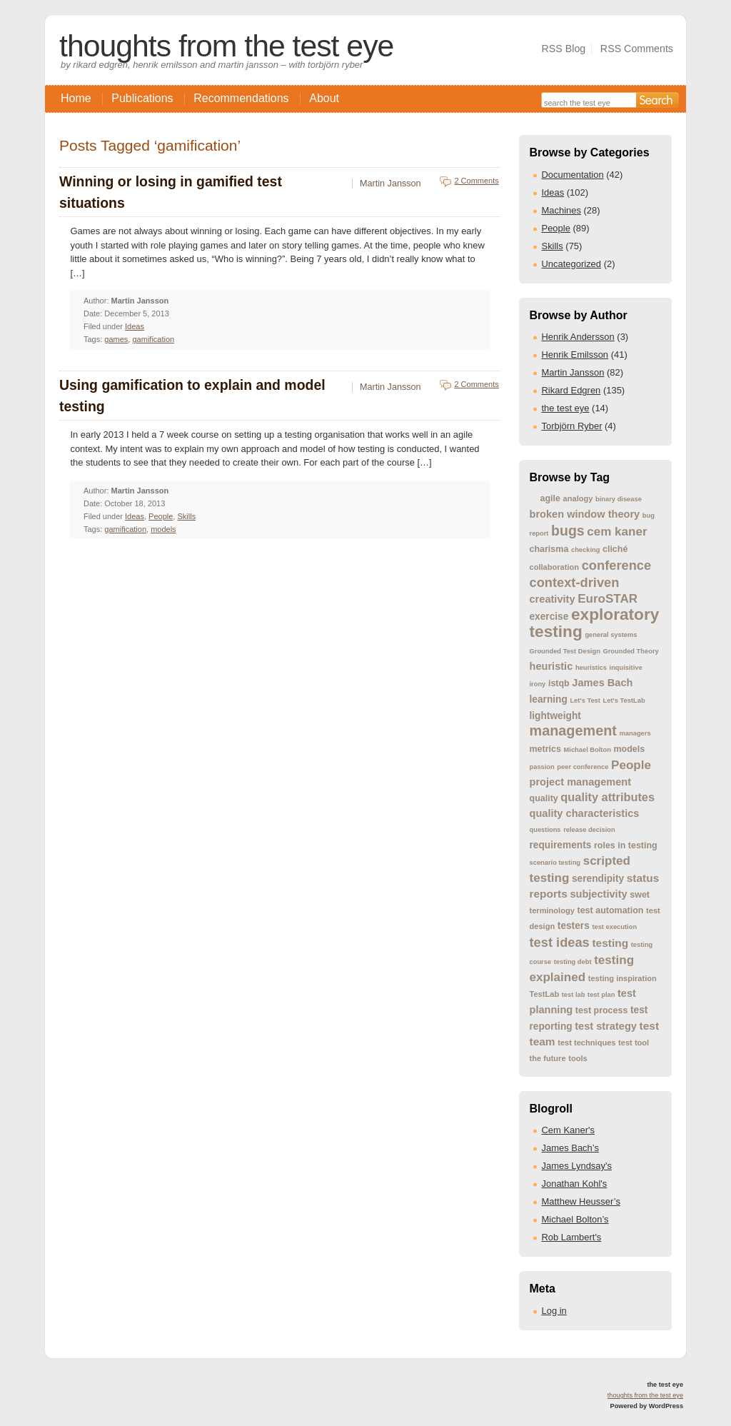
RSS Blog (563, 48)
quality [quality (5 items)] (544, 798)
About (324, 98)
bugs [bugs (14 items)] (568, 530)
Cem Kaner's (568, 1130)
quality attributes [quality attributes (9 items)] (607, 796)
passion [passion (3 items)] (542, 766)
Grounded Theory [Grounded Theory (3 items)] (630, 651)
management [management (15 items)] (573, 730)
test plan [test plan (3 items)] (601, 994)
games (116, 339)
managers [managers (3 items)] (635, 733)
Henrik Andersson (578, 336)
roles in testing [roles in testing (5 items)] (625, 845)
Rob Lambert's (572, 1237)
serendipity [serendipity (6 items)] (598, 878)
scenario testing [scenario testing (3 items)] (555, 862)
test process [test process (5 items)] (601, 1010)
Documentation (573, 174)
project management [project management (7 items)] (581, 782)
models (163, 529)
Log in (554, 1310)
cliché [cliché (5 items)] (615, 549)
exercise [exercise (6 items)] (549, 616)
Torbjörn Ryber (572, 426)
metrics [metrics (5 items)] (545, 749)
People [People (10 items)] (631, 765)
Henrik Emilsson (575, 354)
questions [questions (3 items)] (545, 829)
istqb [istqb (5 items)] (559, 683)
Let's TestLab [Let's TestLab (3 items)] (624, 700)
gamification (153, 339)
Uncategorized (572, 263)
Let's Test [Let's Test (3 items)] (585, 700)
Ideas (553, 192)
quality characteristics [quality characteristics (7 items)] (585, 813)
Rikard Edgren (571, 390)
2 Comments (476, 180)
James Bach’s (570, 1148)
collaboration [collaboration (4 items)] (555, 567)
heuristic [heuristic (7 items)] (551, 666)
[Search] (657, 100)
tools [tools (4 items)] (577, 1058)
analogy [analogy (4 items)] (578, 498)
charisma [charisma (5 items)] (549, 549)
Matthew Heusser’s (581, 1201)
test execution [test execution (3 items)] (614, 926)
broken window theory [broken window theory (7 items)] (585, 514)
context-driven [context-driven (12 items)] (575, 582)
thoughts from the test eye (226, 46)
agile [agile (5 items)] (550, 498)
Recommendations (240, 98)
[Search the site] (588, 101)
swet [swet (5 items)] (640, 895)
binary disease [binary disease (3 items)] (618, 499)
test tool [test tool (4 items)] (633, 1042)
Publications (142, 98)
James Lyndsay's (577, 1165)
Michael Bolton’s (575, 1219)
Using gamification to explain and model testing (192, 395)
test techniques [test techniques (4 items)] (586, 1042)
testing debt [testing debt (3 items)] (573, 961)
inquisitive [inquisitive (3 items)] (626, 667)
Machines (561, 210)
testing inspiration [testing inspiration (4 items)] (622, 978)
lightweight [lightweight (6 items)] (555, 716)
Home (76, 98)
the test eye (566, 408)
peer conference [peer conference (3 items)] (582, 766)
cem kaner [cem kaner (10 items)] (617, 531)
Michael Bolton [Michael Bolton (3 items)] (587, 749)
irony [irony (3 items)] (538, 684)
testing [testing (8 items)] (610, 943)
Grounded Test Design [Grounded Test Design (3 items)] (565, 651)
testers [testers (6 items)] (574, 925)
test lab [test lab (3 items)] (573, 994)
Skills (552, 246)
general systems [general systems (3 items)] (611, 634)
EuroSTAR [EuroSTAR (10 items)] (607, 599)
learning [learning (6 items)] (549, 699)
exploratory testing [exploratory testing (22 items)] (595, 623)
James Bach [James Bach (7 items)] (602, 682)
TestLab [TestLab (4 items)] (545, 994)
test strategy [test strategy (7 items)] (606, 1026)
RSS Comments (636, 48)
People (556, 228)
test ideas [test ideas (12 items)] (560, 942)
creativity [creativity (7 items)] (552, 599)
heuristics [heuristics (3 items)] (591, 667)
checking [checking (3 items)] (585, 549)
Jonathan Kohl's (575, 1183)
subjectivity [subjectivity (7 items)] (598, 894)
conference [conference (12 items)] (616, 565)
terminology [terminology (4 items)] (552, 910)
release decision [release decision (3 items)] (589, 829)
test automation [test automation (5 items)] (611, 910)
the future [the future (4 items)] (548, 1058)
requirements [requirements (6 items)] (561, 845)
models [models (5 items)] (629, 749)
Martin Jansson (573, 372)
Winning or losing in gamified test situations (170, 192)
